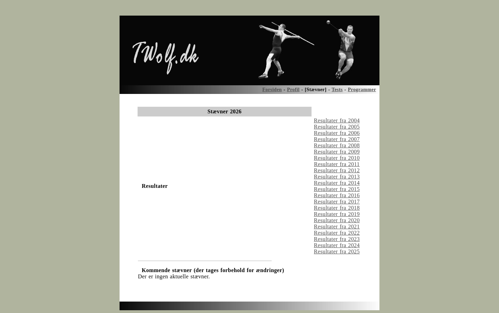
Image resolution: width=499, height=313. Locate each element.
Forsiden (272, 89)
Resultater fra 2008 (337, 145)
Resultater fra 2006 (337, 133)
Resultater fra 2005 (337, 127)
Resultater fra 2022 (337, 233)
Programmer (362, 89)
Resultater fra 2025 (337, 251)
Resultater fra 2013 (337, 177)
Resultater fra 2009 (337, 152)
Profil (293, 89)
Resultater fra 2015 (337, 189)
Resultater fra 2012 (337, 170)
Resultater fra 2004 (337, 120)
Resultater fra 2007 (337, 139)
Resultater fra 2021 (337, 226)
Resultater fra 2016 (337, 195)
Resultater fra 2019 (337, 214)
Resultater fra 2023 (337, 239)
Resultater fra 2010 (337, 158)
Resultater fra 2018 (337, 208)
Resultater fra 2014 (337, 183)
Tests (337, 89)
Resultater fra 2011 (337, 164)
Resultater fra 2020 (337, 220)
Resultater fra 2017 (337, 202)
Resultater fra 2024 (337, 245)
